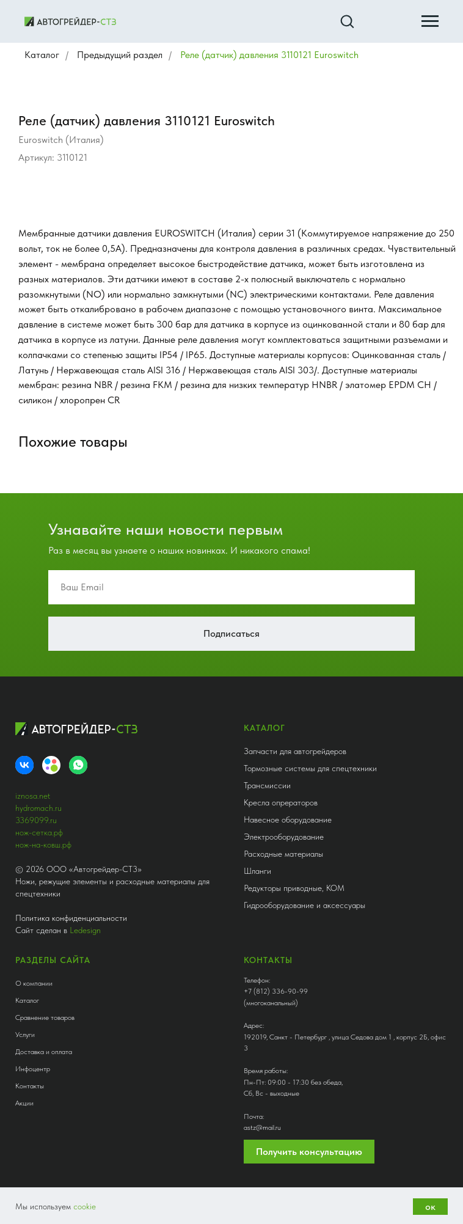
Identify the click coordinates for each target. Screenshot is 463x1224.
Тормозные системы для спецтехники (310, 768)
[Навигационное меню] (430, 21)
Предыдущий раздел (119, 54)
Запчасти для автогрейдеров (295, 751)
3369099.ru (36, 820)
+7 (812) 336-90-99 (276, 991)
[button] (347, 21)
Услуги (25, 1034)
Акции (24, 1103)
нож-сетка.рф (39, 832)
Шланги (257, 871)
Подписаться (231, 633)
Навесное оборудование (288, 819)
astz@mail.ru (262, 1127)
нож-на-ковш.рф (43, 844)
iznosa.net (32, 796)
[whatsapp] (78, 765)
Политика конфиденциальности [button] (71, 918)
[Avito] (51, 765)
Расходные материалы (283, 854)
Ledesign (85, 930)
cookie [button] (84, 1206)
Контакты (29, 1086)
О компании (34, 983)
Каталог (41, 54)
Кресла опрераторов (281, 802)
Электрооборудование (284, 836)
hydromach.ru (38, 808)
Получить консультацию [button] (309, 1151)
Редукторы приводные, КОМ (294, 888)
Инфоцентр (32, 1069)
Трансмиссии (267, 785)
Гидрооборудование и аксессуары (304, 905)
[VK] (24, 765)
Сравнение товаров (45, 1017)
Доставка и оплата (43, 1051)
